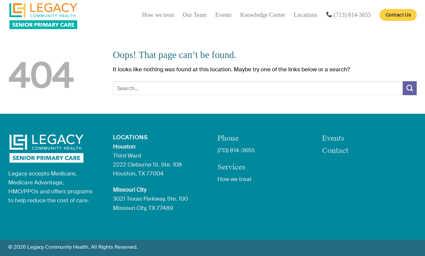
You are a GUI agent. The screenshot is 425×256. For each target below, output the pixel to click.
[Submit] (410, 88)
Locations (305, 15)
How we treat (158, 15)
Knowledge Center (262, 15)
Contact (335, 150)
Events (223, 15)
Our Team (195, 15)
